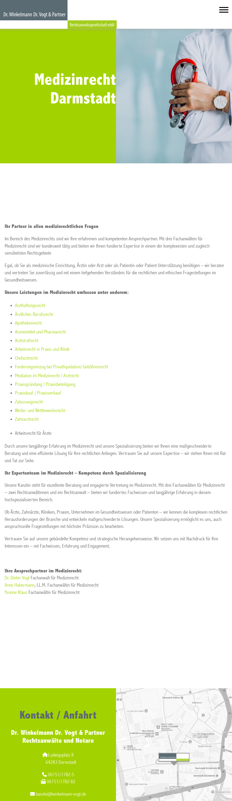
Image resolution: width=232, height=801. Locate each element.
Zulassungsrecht (29, 402)
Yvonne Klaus (16, 592)
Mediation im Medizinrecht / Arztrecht (47, 376)
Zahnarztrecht (27, 419)
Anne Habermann (19, 585)
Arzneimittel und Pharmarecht (40, 332)
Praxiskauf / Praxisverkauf (38, 393)
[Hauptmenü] (224, 11)
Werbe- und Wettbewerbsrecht (40, 410)
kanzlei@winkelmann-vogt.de (58, 794)
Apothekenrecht (28, 323)
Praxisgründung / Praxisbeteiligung (45, 384)
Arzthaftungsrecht (30, 305)
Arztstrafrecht (26, 341)
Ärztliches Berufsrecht (34, 314)
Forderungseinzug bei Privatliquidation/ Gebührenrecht (61, 367)
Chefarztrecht (26, 358)
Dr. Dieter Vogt (17, 578)
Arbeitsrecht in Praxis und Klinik (42, 349)
